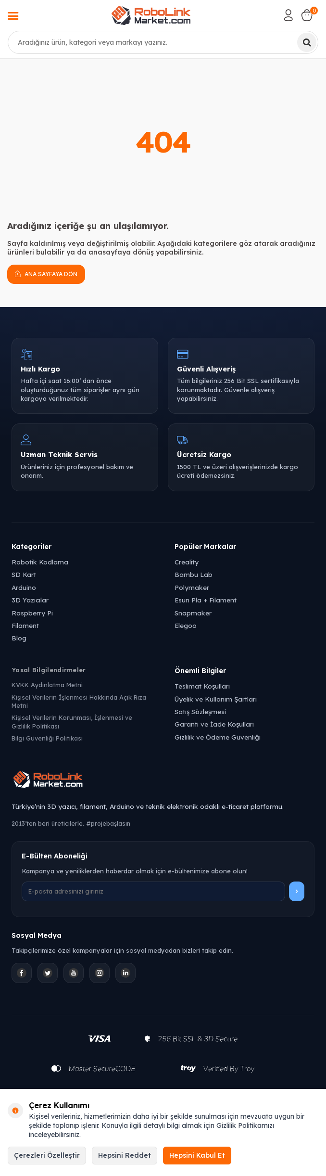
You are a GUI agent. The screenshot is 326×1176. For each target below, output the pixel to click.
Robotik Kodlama (40, 562)
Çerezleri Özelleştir (47, 1155)
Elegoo (186, 625)
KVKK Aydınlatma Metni (47, 685)
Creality (187, 562)
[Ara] (306, 42)
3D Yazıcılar (30, 600)
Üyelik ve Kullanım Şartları (216, 699)
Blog (19, 638)
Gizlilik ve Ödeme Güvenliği (218, 737)
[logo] (151, 15)
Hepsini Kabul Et (197, 1155)
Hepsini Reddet (124, 1155)
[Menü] (13, 17)
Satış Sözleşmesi (200, 711)
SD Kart (24, 574)
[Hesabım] (288, 15)
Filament (25, 625)
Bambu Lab (194, 574)
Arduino (24, 587)
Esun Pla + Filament (206, 600)
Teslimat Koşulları (202, 686)
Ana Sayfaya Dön (46, 273)
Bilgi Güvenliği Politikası (47, 738)
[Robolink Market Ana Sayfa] (163, 781)
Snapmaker (193, 613)
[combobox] (163, 42)
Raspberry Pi (32, 613)
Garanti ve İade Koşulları (214, 724)
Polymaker (192, 587)
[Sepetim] (307, 15)
